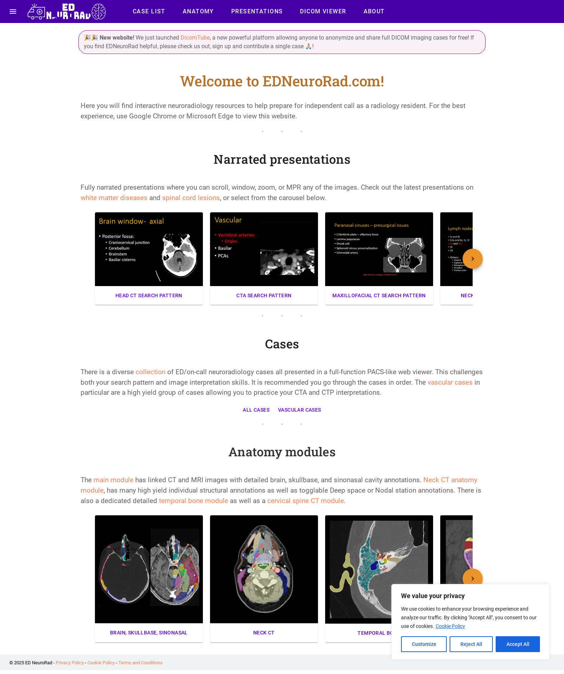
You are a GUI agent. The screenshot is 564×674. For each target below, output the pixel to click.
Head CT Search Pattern (149, 295)
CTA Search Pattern (264, 295)
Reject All (471, 644)
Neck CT (264, 632)
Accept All (517, 644)
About (374, 11)
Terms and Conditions (140, 662)
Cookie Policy (450, 626)
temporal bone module (193, 501)
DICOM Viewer (323, 11)
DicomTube (195, 37)
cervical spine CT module (305, 501)
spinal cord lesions (191, 198)
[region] (470, 622)
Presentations (257, 11)
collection (151, 372)
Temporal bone (379, 633)
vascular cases (450, 382)
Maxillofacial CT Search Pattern (379, 295)
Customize (424, 644)
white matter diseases (114, 198)
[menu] (13, 11)
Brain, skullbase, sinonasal (149, 632)
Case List (149, 11)
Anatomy (198, 11)
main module (113, 480)
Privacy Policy (70, 662)
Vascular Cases (299, 410)
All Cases (256, 410)
